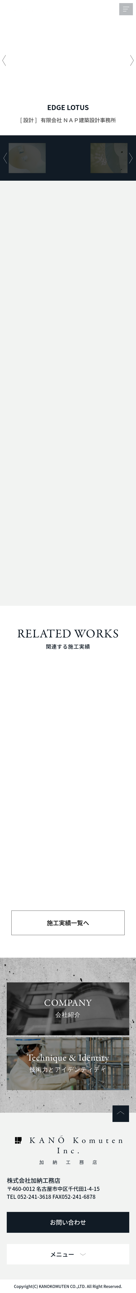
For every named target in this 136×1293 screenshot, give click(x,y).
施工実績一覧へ (68, 922)
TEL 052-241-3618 (29, 1196)
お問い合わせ (68, 1222)
